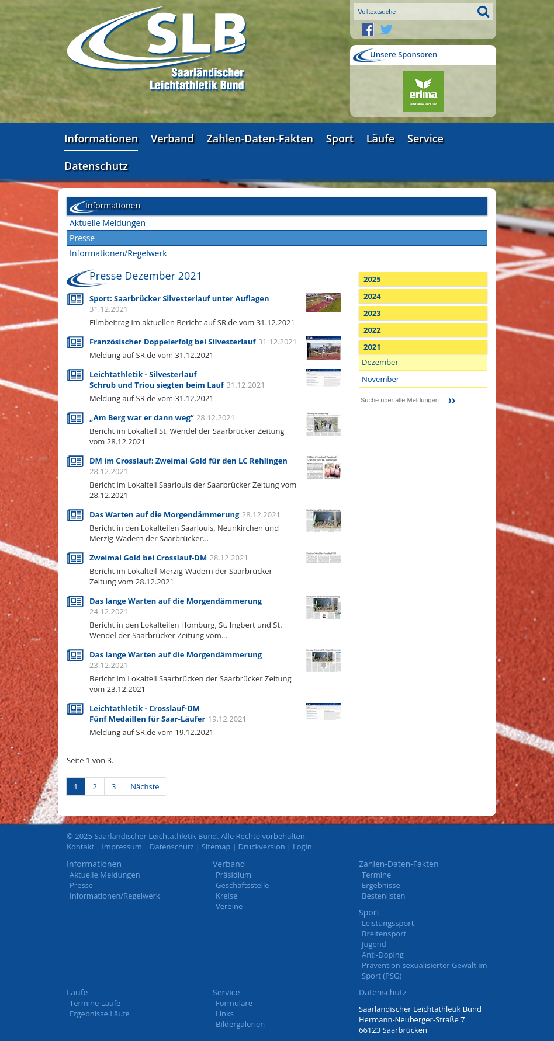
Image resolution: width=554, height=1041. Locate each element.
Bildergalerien (240, 1024)
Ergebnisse (381, 885)
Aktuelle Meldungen (108, 222)
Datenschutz (96, 166)
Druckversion (261, 846)
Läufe (380, 138)
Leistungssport (388, 923)
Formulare (234, 1003)
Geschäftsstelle (242, 885)
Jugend (374, 944)
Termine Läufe (95, 1003)
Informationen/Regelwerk (118, 253)
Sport (340, 138)
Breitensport (384, 933)
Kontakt (80, 846)
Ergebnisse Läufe (100, 1013)
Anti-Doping (383, 954)
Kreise (226, 895)
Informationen (101, 138)
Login (302, 846)
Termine (376, 874)
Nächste (144, 786)
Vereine (229, 906)
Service (425, 138)
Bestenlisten (383, 895)
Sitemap (216, 846)
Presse (82, 237)
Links (225, 1013)
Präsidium (233, 874)
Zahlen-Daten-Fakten (260, 138)
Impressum (122, 846)
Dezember (380, 362)
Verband (172, 138)
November (380, 379)
